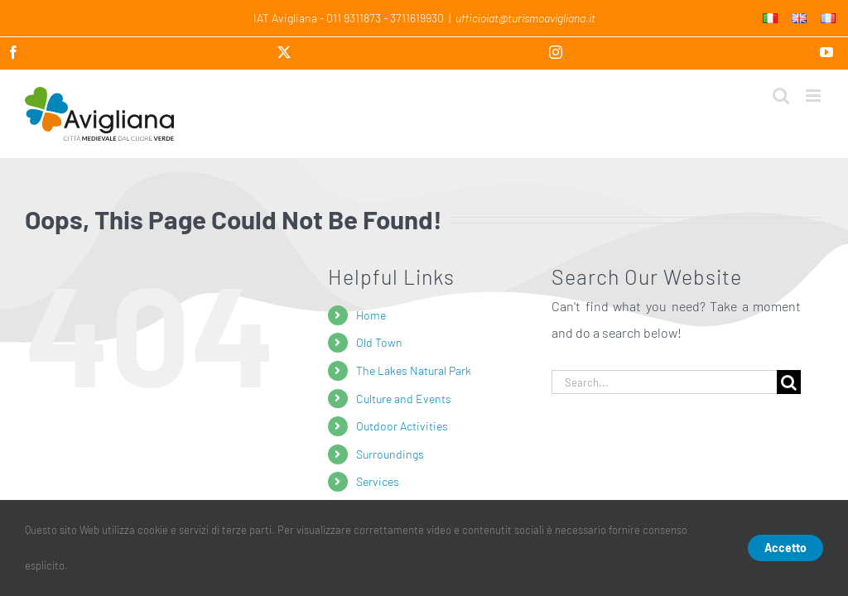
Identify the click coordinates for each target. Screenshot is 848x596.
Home (371, 315)
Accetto (785, 548)
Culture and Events (403, 399)
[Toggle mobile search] (781, 95)
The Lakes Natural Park (413, 370)
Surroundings (390, 454)
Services (377, 481)
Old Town (379, 342)
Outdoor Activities (402, 426)
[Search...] (664, 382)
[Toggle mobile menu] (814, 95)
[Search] (789, 382)
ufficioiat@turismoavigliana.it (525, 18)
